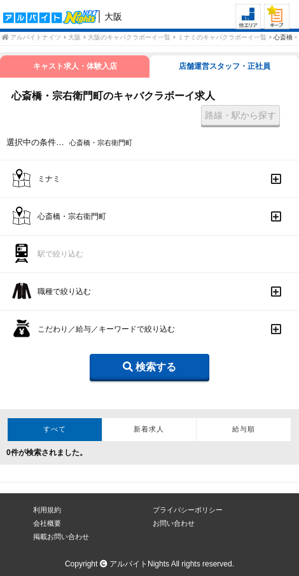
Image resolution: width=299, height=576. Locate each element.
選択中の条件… (35, 142)
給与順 (243, 429)
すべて (54, 429)
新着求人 (149, 429)
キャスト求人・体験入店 (75, 66)
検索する (149, 367)
